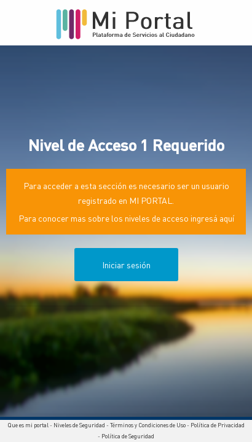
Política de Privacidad (218, 425)
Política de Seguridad (127, 436)
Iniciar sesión (126, 264)
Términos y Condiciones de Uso (148, 425)
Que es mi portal (28, 425)
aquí (226, 217)
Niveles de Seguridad (79, 425)
